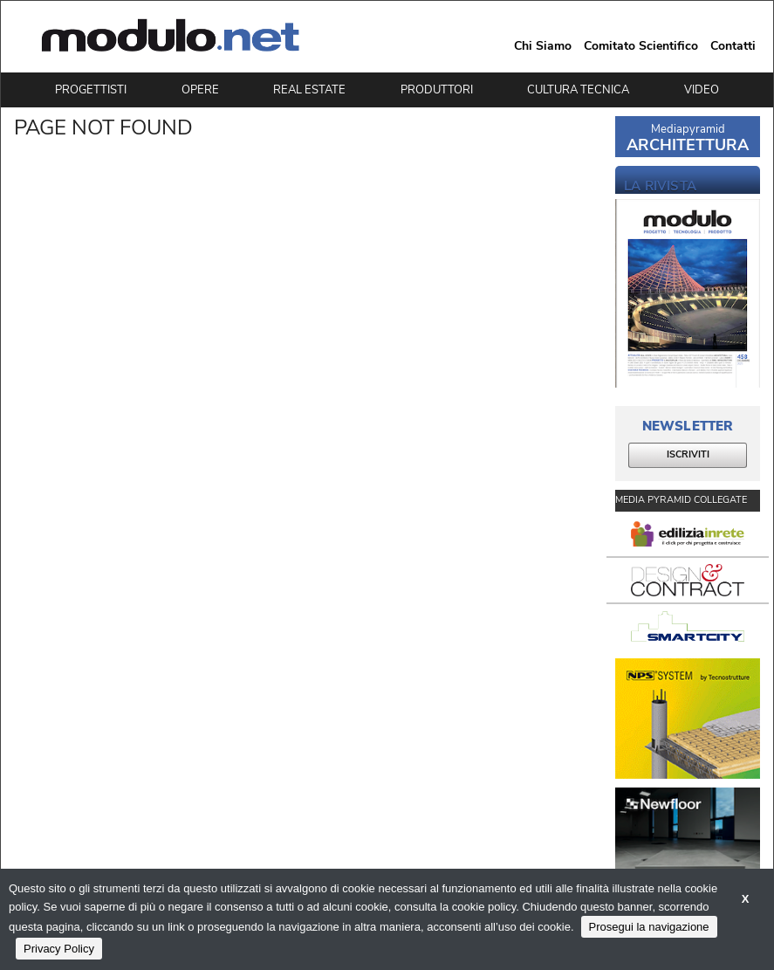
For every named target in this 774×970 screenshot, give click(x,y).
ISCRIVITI (688, 454)
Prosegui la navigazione (649, 926)
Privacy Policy (59, 948)
